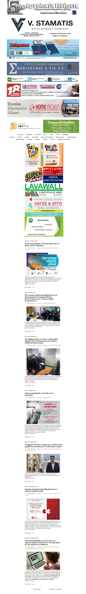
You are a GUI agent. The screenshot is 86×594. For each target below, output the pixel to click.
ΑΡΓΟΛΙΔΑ (27, 137)
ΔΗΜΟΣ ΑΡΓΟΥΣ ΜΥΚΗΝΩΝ (47, 137)
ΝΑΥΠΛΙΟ (52, 139)
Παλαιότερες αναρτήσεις (55, 589)
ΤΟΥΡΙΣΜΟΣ (27, 249)
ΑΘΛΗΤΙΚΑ (19, 137)
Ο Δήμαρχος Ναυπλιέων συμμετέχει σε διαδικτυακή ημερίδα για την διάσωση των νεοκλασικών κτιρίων (43, 445)
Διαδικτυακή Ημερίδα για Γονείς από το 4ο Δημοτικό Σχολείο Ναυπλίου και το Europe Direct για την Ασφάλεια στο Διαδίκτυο (42, 542)
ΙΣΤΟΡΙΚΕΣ (45, 139)
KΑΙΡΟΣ (58, 134)
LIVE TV (45, 134)
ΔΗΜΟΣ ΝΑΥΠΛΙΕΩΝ (20, 139)
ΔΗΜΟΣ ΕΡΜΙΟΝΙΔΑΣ (71, 137)
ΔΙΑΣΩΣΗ (26, 450)
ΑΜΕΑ (45, 345)
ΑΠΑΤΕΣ (45, 303)
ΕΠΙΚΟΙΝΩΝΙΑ (65, 134)
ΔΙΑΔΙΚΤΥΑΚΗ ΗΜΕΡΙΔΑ (51, 303)
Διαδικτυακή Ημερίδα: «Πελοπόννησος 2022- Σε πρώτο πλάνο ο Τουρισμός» (42, 244)
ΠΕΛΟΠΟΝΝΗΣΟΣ (58, 345)
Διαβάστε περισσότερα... (30, 284)
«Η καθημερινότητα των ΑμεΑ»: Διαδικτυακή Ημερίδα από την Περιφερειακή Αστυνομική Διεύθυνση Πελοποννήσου (41, 341)
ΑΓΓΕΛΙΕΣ (12, 137)
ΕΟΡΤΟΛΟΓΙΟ (38, 134)
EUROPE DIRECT (41, 548)
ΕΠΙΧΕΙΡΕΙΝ (29, 139)
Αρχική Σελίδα (20, 134)
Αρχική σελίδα (37, 589)
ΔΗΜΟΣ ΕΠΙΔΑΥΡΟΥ (60, 137)
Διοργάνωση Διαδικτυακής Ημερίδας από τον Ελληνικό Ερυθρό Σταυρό (41, 490)
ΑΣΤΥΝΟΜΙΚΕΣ (35, 137)
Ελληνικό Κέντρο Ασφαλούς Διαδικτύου (44, 573)
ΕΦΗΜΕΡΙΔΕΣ (29, 134)
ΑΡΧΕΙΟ (51, 134)
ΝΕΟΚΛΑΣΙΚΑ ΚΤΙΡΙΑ (32, 450)
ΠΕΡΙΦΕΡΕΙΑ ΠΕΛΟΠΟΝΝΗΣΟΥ (63, 139)
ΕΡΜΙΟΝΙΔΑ (37, 139)
